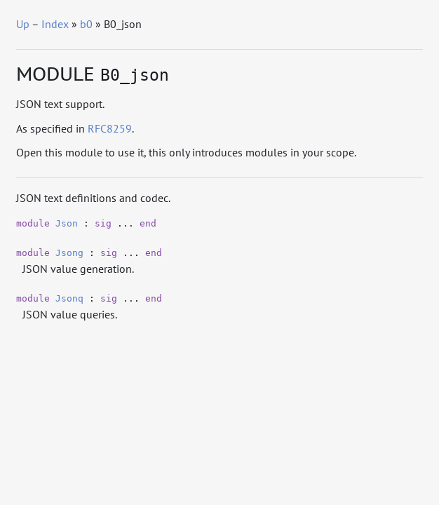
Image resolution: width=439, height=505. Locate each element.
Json (66, 223)
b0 (86, 24)
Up (22, 24)
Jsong (69, 253)
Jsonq (69, 298)
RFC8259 (110, 128)
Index (55, 24)
